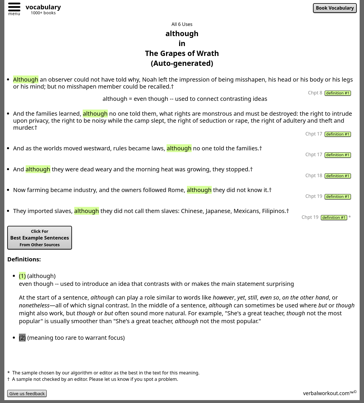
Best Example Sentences (41, 239)
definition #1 (337, 93)
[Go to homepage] (41, 7)
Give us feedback (28, 395)
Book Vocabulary (334, 8)
